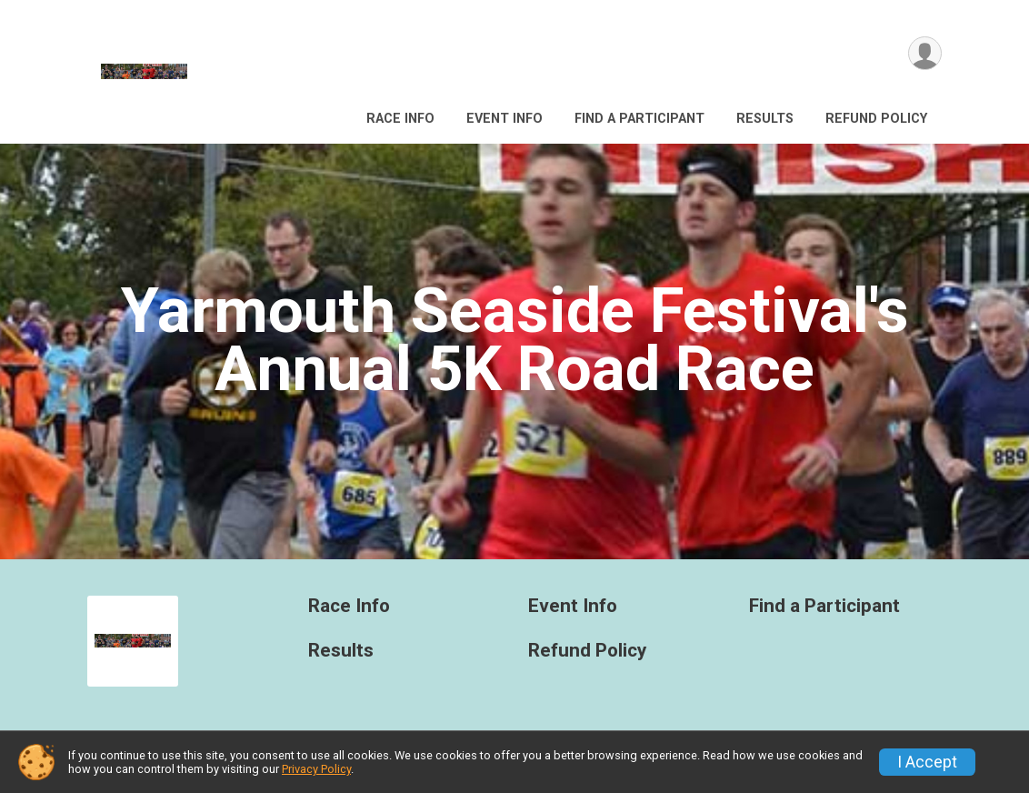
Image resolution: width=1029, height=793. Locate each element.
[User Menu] (925, 53)
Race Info (400, 118)
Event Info (504, 118)
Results (765, 118)
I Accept (927, 762)
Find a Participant (639, 118)
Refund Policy (876, 118)
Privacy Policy (316, 769)
